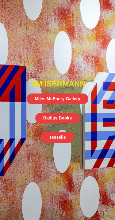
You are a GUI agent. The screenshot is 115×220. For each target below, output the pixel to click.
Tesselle (57, 137)
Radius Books (57, 118)
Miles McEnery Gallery (57, 98)
